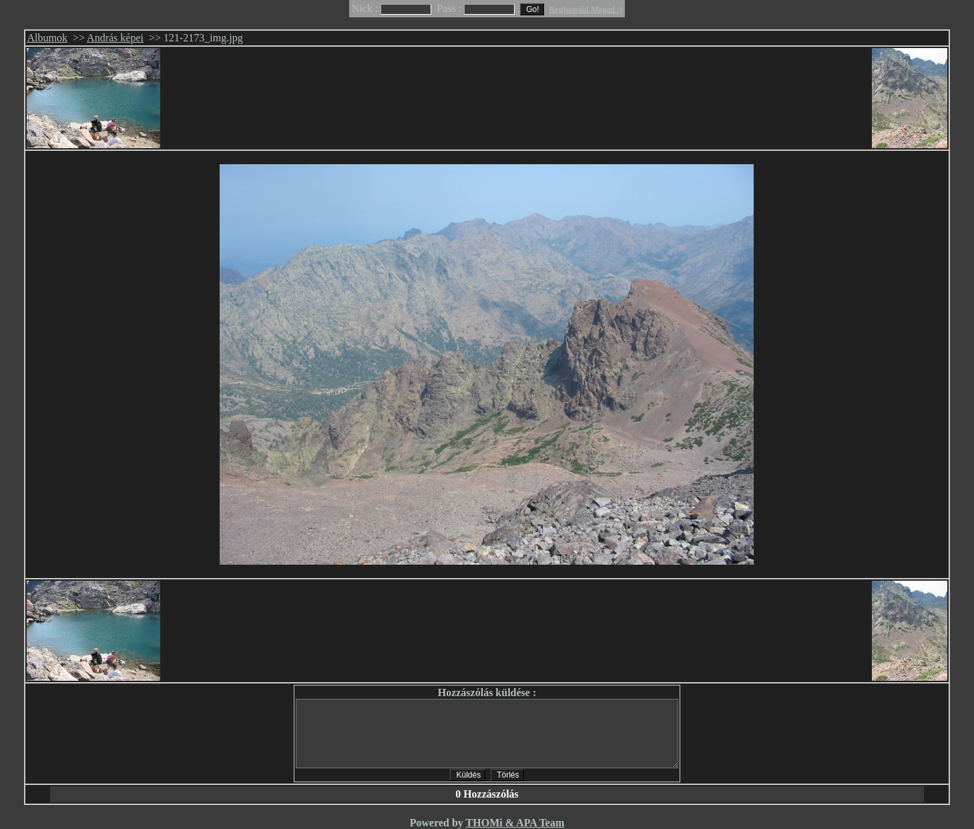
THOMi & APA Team (515, 822)
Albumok (47, 37)
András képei (115, 37)
